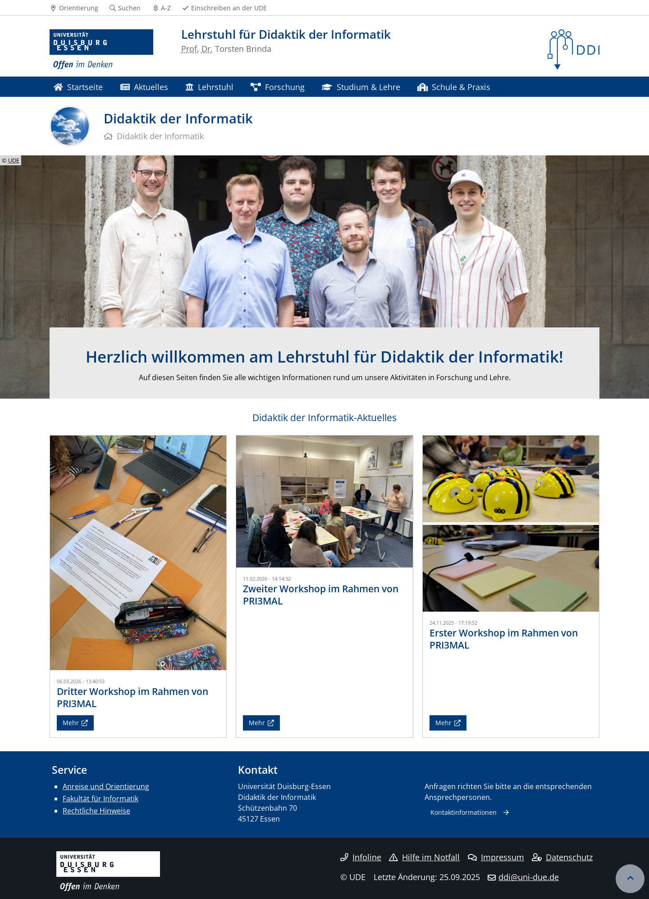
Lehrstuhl (209, 86)
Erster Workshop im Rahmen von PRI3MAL (504, 639)
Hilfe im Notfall (424, 857)
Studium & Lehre (361, 86)
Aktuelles (144, 86)
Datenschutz (562, 857)
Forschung (278, 86)
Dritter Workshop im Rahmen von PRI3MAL (132, 697)
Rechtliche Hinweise (96, 811)
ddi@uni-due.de (528, 877)
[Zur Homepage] (101, 49)
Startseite (78, 86)
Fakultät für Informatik (100, 799)
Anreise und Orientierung (106, 786)
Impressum (496, 857)
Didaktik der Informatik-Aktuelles (324, 417)
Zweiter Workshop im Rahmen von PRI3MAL (320, 594)
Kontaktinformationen (463, 812)
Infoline (360, 857)
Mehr (71, 722)
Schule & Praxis (453, 86)
